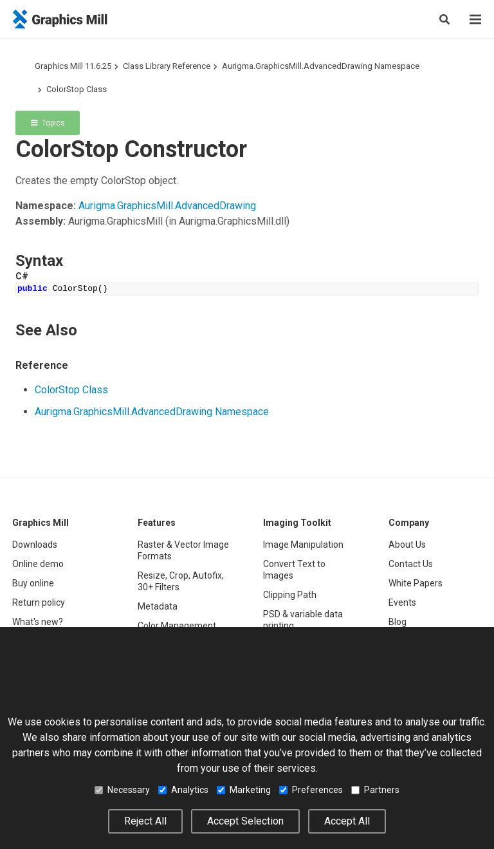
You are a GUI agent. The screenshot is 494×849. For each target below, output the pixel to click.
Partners (375, 790)
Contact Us (411, 564)
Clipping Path (289, 595)
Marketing (244, 790)
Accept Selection (245, 821)
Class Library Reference (166, 66)
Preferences (311, 790)
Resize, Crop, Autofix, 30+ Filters (181, 581)
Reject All (145, 821)
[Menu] (475, 19)
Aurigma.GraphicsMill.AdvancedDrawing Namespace (320, 66)
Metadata (158, 606)
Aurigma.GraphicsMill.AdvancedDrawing (167, 206)
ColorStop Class (76, 89)
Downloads (34, 544)
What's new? (37, 622)
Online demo (38, 564)
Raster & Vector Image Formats (183, 550)
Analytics (183, 790)
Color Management (177, 625)
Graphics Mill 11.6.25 (73, 66)
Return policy (38, 602)
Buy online (33, 583)
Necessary (122, 790)
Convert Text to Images (294, 570)
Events (402, 602)
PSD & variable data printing (303, 620)
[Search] (444, 19)
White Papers (416, 583)
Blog (398, 622)
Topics (48, 122)
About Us (407, 544)
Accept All (347, 821)
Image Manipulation (303, 544)
